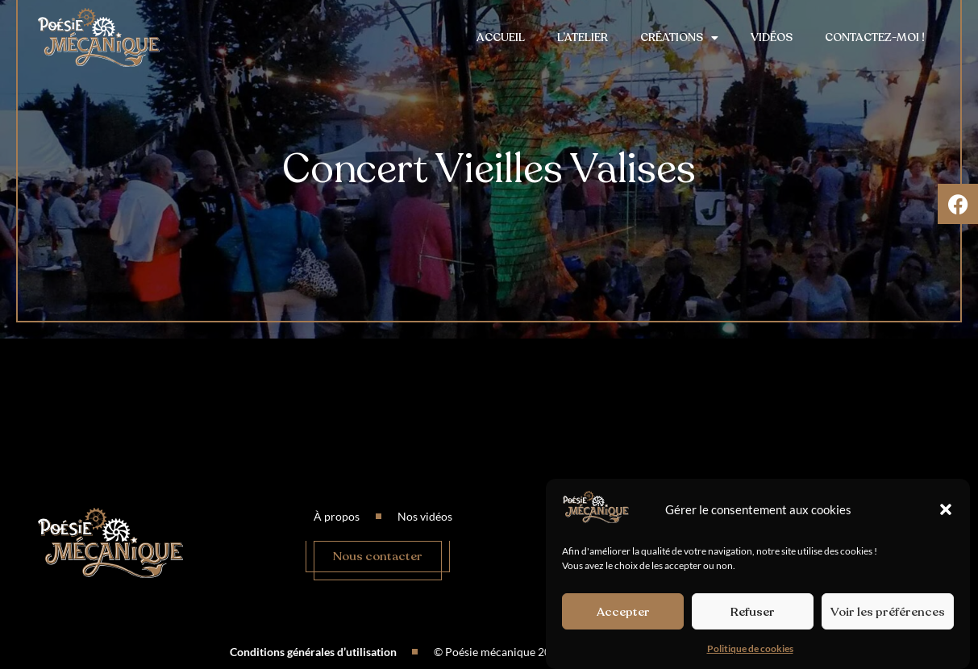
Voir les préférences (887, 612)
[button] (946, 509)
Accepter (623, 612)
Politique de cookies (750, 648)
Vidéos (772, 37)
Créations (679, 38)
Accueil (501, 37)
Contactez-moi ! (875, 37)
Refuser (752, 612)
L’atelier (582, 37)
